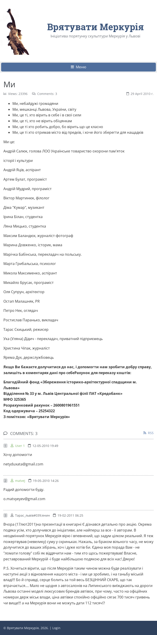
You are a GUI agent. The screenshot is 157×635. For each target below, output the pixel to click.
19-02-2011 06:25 (70, 515)
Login (56, 628)
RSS (151, 433)
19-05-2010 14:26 (46, 481)
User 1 (20, 446)
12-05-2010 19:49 (45, 446)
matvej (20, 481)
